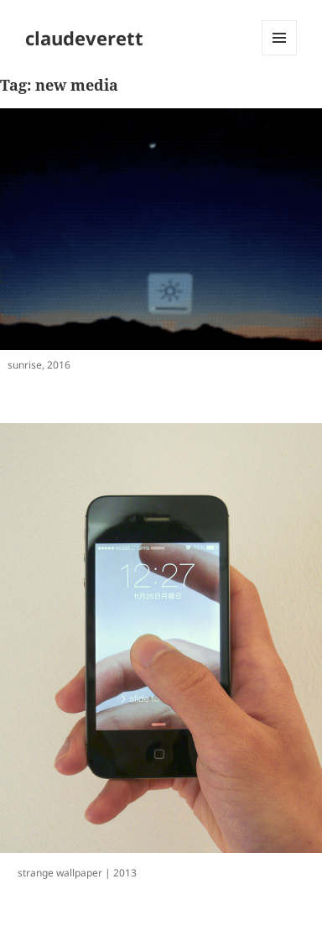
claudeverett (84, 37)
